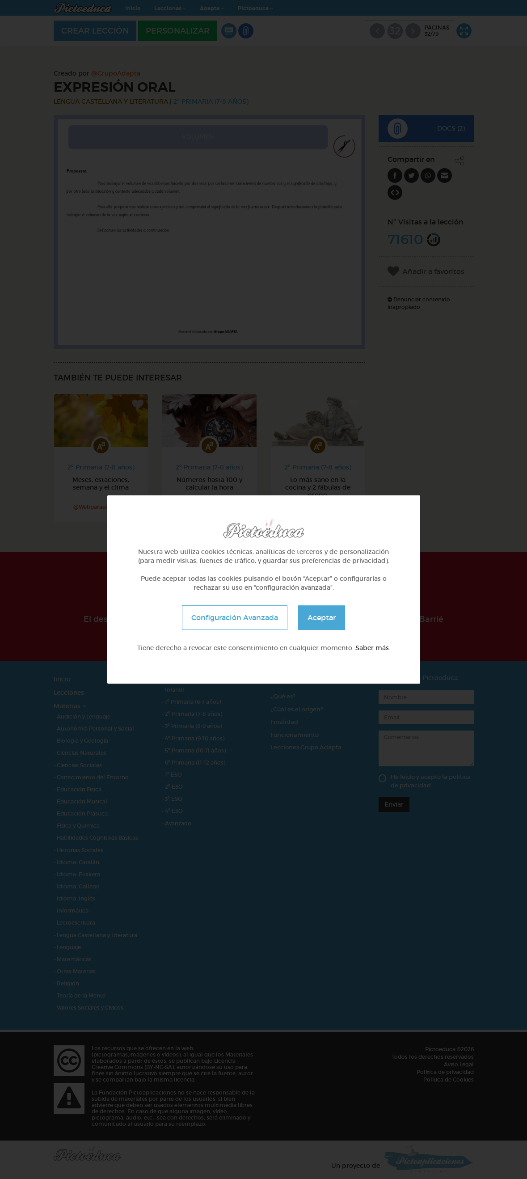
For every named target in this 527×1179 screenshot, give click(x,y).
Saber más (372, 648)
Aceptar (322, 617)
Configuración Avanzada (234, 617)
